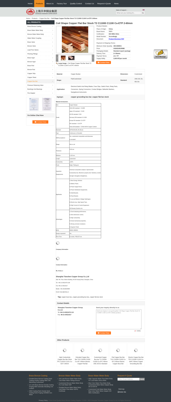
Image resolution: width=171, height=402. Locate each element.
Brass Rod (30, 65)
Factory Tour (62, 3)
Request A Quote (104, 3)
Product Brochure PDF (116, 39)
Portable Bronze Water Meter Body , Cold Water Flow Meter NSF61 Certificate (70, 389)
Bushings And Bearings (34, 89)
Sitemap (121, 389)
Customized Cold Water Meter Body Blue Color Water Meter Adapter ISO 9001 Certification (100, 391)
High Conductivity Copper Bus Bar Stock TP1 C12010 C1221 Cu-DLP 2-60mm (64, 360)
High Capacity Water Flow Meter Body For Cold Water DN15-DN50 (100, 379)
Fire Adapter (31, 93)
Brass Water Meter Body (35, 30)
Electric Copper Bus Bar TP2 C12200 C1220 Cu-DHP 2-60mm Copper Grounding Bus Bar (136, 360)
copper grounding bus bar (81, 297)
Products (39, 3)
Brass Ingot (31, 58)
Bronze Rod (31, 69)
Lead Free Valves (32, 50)
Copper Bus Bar (44, 18)
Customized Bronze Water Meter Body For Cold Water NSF (71, 384)
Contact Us (89, 3)
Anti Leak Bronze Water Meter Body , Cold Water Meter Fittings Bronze (70, 379)
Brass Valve (31, 42)
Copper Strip (31, 73)
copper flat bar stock (96, 297)
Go (143, 13)
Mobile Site (122, 392)
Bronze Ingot (31, 62)
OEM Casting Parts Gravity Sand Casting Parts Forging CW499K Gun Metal (40, 392)
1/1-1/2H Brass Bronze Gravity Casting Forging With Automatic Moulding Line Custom (41, 386)
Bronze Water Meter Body (35, 34)
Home (30, 3)
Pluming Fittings (32, 54)
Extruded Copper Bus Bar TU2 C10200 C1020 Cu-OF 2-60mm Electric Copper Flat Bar (82, 360)
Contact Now (104, 62)
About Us (50, 3)
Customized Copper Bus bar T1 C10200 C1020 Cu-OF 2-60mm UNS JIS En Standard (100, 360)
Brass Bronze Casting (34, 26)
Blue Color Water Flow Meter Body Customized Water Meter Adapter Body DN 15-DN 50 (100, 384)
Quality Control (76, 3)
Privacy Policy (43, 400)
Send (142, 379)
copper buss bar (67, 297)
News (116, 3)
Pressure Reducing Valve (35, 85)
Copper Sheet (31, 77)
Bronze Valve (31, 46)
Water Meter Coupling (34, 38)
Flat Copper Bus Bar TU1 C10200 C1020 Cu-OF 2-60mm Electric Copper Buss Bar (118, 360)
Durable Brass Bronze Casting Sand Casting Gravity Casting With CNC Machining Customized (40, 380)
